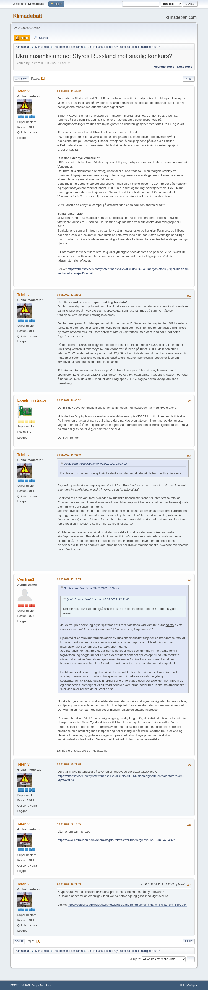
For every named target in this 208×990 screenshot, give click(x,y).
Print (189, 78)
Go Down (21, 78)
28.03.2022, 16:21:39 (69, 884)
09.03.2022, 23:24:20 (69, 764)
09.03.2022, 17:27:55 (69, 579)
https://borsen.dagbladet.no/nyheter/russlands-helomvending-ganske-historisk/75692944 (127, 904)
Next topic (184, 66)
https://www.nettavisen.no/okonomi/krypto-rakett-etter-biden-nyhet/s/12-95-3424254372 (116, 840)
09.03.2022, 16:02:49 (69, 454)
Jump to (135, 959)
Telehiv (23, 91)
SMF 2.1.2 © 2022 (20, 985)
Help (182, 985)
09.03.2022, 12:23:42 (69, 294)
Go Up (19, 941)
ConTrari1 (25, 579)
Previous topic (163, 66)
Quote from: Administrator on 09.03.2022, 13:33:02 (95, 463)
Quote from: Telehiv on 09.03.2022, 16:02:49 (91, 588)
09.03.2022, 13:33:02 (69, 400)
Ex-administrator (31, 400)
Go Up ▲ (192, 985)
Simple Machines (41, 985)
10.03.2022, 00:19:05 (69, 824)
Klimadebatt (27, 16)
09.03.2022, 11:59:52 (69, 91)
